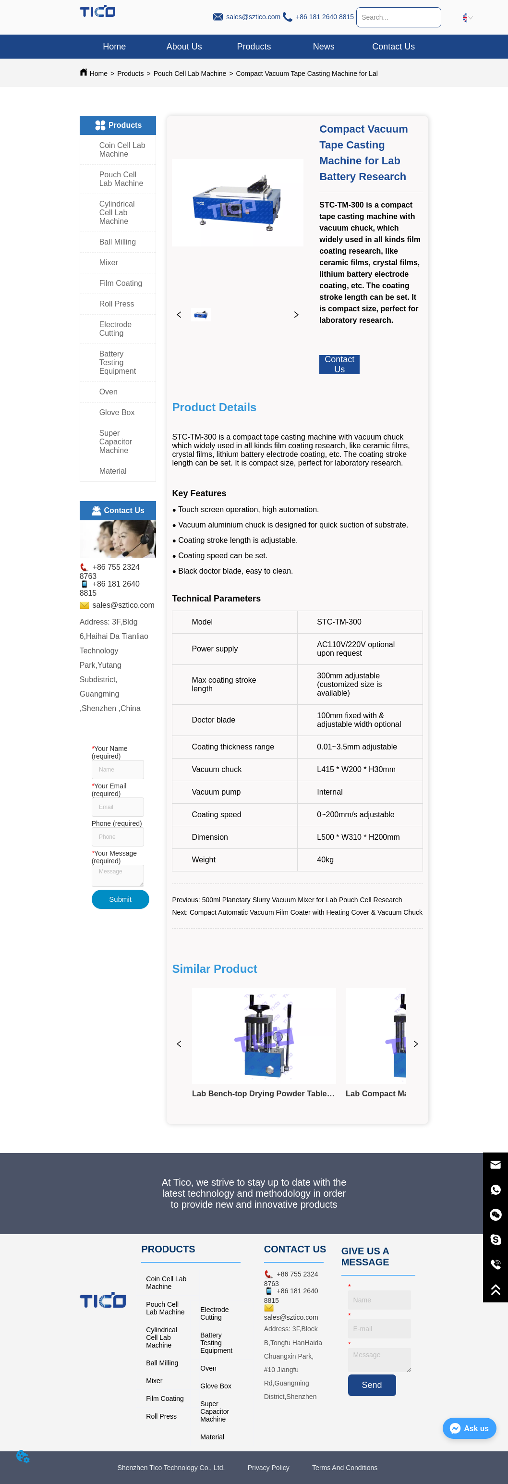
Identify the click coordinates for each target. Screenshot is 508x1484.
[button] (253, 47)
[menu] (254, 47)
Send (372, 1385)
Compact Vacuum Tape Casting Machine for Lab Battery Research (335, 73)
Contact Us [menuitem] (393, 46)
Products (130, 73)
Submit (120, 899)
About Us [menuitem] (184, 46)
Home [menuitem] (114, 46)
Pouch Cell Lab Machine (190, 73)
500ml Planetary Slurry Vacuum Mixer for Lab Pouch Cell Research (302, 900)
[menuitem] (254, 47)
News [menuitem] (324, 46)
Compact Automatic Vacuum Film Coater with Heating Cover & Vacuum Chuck (306, 912)
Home (99, 73)
